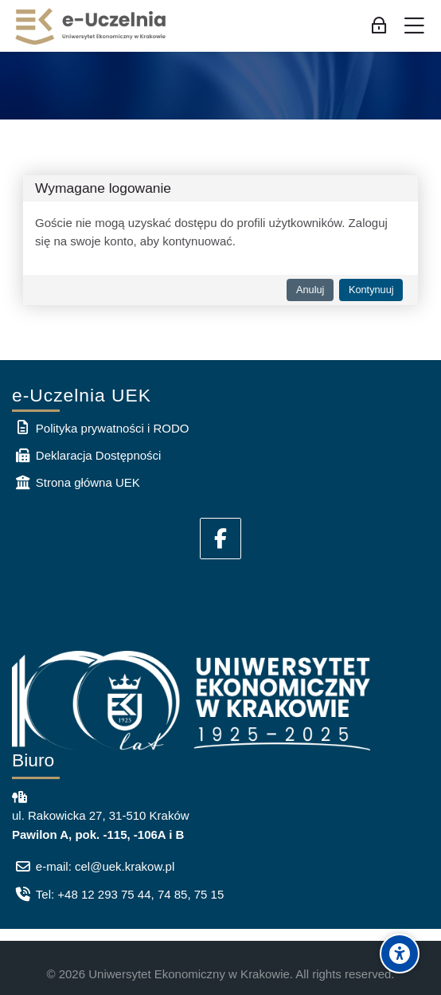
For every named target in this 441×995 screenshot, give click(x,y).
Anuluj (310, 290)
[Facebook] (220, 538)
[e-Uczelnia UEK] (91, 26)
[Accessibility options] (400, 953)
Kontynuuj (371, 290)
